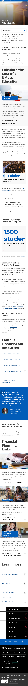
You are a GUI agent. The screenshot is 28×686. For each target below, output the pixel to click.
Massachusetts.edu (12, 660)
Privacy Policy (22, 679)
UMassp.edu (15, 662)
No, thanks (13, 682)
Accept (4, 682)
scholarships (13, 327)
